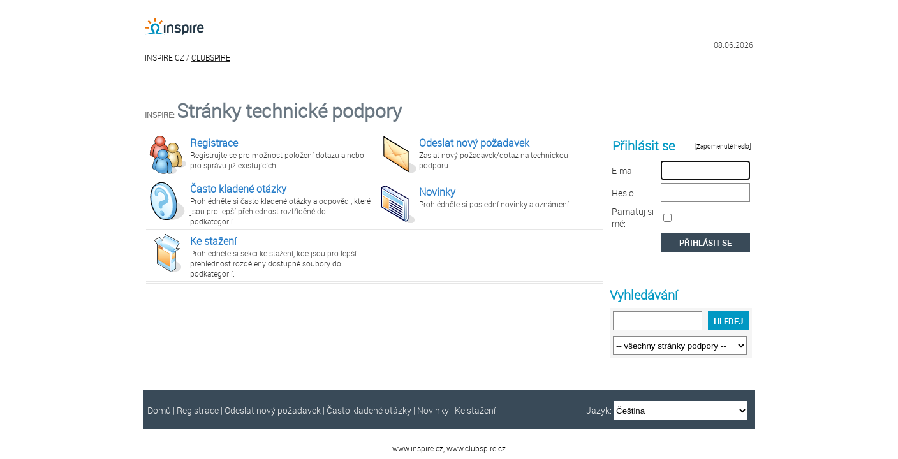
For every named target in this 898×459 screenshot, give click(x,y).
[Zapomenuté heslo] (723, 146)
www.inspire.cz (417, 448)
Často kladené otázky (238, 189)
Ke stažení (213, 241)
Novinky (437, 192)
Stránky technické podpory (289, 111)
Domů (159, 410)
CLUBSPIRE (210, 57)
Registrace (214, 143)
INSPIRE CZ (164, 57)
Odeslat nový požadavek (474, 143)
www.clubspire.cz (476, 448)
